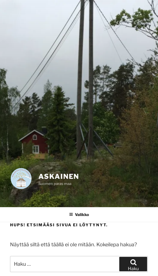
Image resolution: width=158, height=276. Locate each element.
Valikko (79, 214)
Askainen (58, 176)
